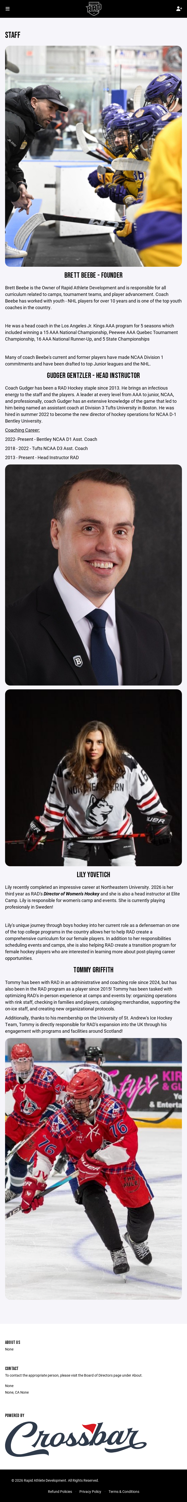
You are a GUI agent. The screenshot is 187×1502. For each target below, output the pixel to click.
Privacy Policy (90, 1491)
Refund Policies (60, 1491)
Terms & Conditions (124, 1491)
